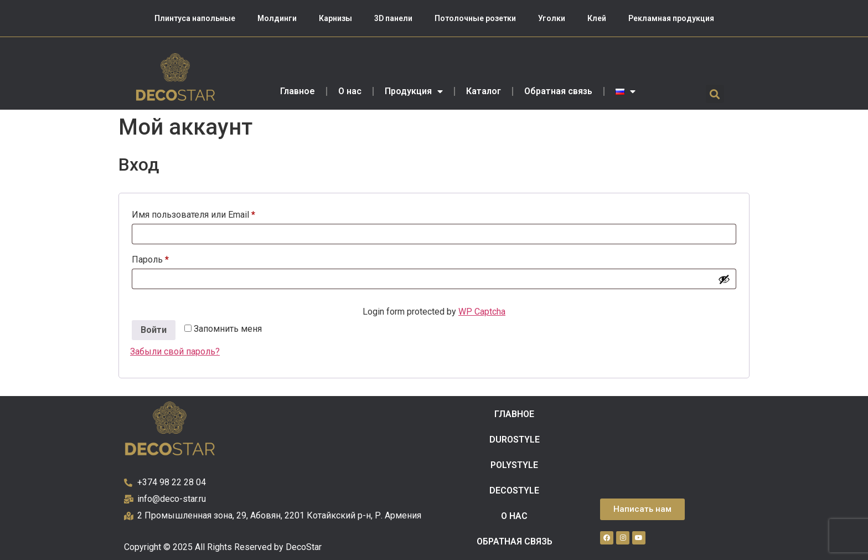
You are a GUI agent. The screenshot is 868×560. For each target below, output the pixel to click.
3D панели (393, 18)
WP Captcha (481, 311)
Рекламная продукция (671, 18)
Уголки (551, 18)
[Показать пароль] (724, 279)
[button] (715, 94)
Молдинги (277, 18)
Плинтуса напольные (194, 18)
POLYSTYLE (514, 465)
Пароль (176, 258)
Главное (297, 91)
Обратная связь (558, 91)
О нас (349, 91)
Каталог (483, 91)
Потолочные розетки (475, 18)
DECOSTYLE (514, 490)
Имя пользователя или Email (219, 213)
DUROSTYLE (514, 439)
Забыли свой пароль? (175, 351)
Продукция (414, 91)
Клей (596, 18)
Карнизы (335, 18)
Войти (154, 330)
